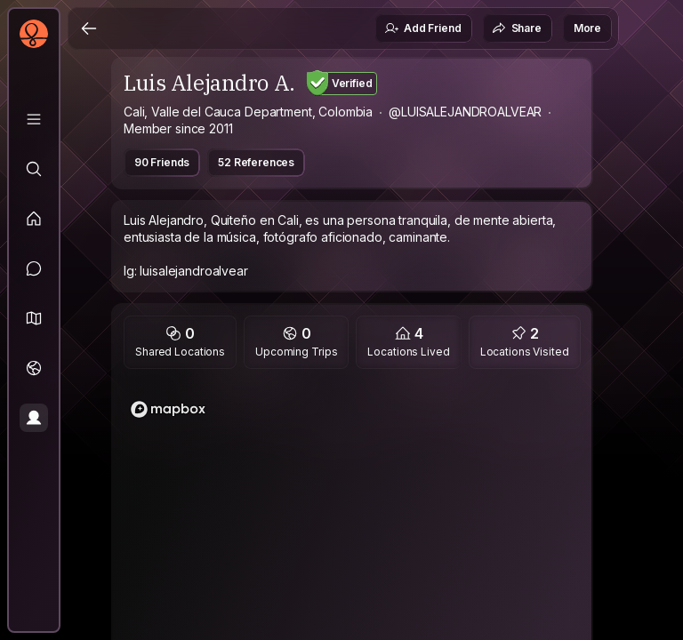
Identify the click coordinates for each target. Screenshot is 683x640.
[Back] (89, 28)
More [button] (587, 28)
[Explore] (34, 169)
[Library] (34, 119)
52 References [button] (256, 162)
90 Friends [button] (161, 162)
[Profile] (34, 418)
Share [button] (517, 28)
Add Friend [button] (422, 28)
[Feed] (34, 218)
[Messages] (34, 268)
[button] (34, 318)
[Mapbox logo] (168, 409)
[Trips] (34, 368)
